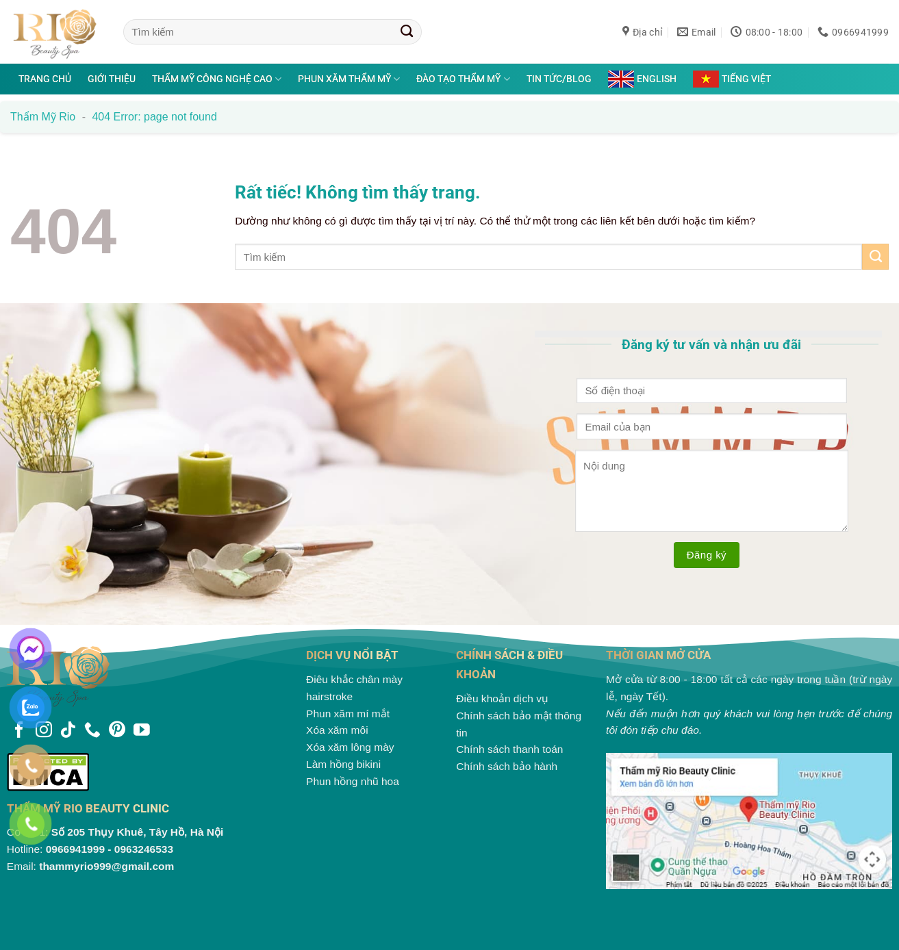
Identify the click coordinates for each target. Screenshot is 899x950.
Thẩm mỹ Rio (42, 117)
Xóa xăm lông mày (350, 747)
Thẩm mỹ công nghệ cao (216, 79)
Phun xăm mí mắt (348, 713)
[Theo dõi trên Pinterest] (117, 731)
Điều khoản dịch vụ (502, 698)
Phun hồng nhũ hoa (352, 781)
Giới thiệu (112, 78)
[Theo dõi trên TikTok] (68, 731)
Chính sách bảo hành (506, 766)
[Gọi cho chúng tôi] (92, 731)
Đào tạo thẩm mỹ (462, 79)
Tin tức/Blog (559, 78)
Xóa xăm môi (337, 730)
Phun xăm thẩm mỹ (349, 79)
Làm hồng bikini (343, 764)
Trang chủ (44, 78)
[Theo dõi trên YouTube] (142, 731)
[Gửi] (407, 31)
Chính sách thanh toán (509, 749)
